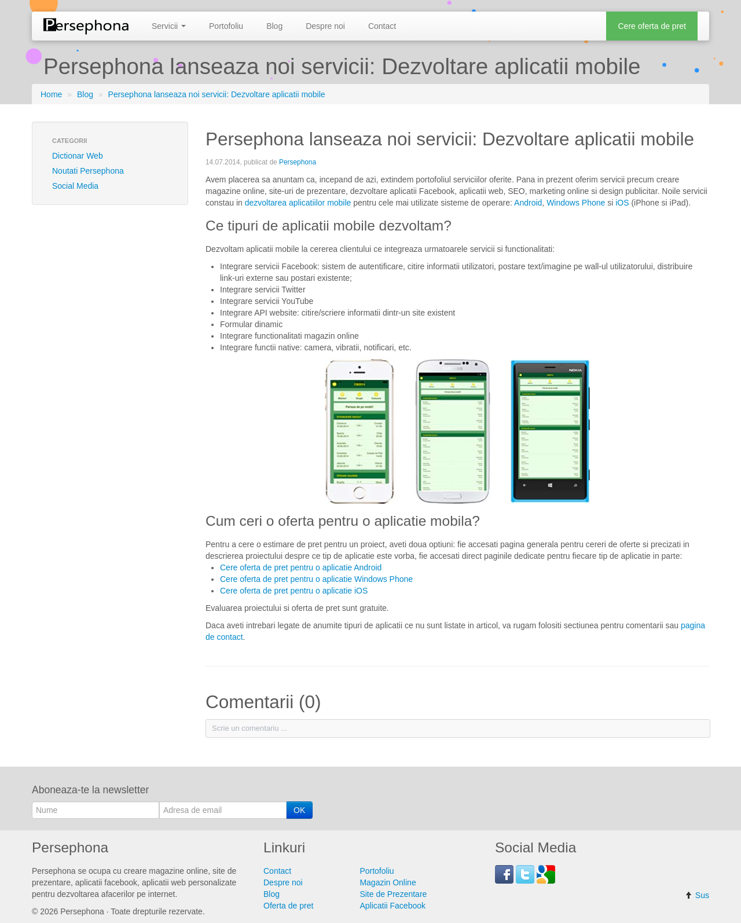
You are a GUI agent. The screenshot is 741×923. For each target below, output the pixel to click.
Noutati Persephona (88, 170)
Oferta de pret (288, 905)
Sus (697, 895)
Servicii (169, 26)
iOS (622, 202)
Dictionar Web (77, 155)
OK (299, 810)
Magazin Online (388, 882)
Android (528, 202)
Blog (274, 26)
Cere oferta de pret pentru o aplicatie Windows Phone (316, 579)
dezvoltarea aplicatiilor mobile (298, 202)
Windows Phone (575, 202)
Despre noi (325, 26)
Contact (382, 26)
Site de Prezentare (393, 894)
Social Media (75, 186)
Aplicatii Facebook (392, 905)
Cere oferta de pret (652, 26)
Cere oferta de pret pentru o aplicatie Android (300, 567)
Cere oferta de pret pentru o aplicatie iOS (294, 590)
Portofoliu (226, 26)
